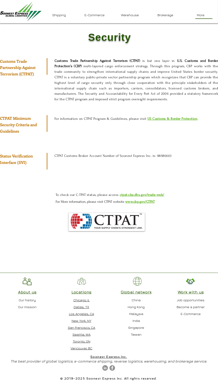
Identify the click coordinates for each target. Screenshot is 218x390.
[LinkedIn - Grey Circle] (105, 368)
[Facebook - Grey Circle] (112, 368)
